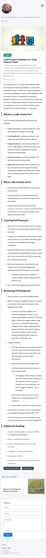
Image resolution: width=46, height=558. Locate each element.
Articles (7, 55)
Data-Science (28, 468)
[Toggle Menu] (42, 5)
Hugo (8, 551)
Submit (8, 535)
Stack (7, 553)
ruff (19, 323)
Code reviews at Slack (15, 456)
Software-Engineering (12, 468)
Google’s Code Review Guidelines (19, 209)
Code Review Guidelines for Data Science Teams (20, 60)
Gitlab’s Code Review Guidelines (19, 439)
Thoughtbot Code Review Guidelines (20, 451)
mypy (13, 323)
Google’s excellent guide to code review (21, 432)
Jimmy (17, 553)
